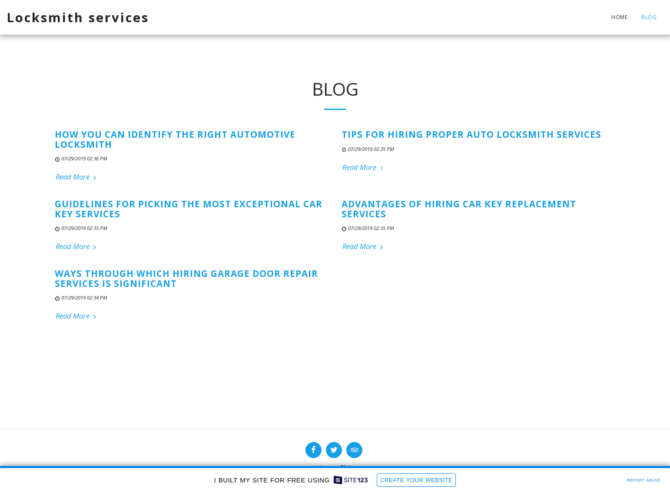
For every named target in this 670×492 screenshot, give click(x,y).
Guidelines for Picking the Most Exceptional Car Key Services (188, 209)
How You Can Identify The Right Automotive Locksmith (175, 139)
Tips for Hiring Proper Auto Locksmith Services (471, 134)
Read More (77, 177)
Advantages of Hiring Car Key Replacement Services (459, 209)
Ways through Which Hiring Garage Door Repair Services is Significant (186, 278)
